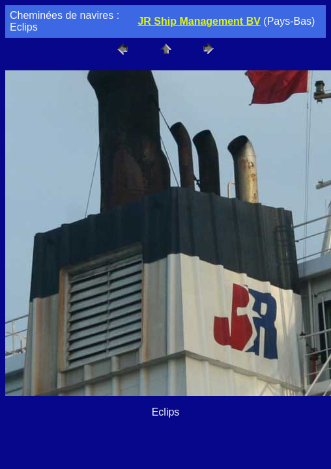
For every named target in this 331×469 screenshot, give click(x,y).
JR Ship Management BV (198, 21)
